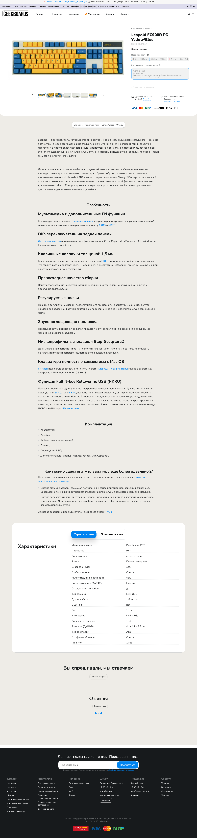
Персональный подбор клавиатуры (81, 6)
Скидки (110, 13)
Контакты (125, 6)
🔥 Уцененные (92, 13)
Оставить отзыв (100, 708)
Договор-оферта (46, 809)
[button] (33, 95)
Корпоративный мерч (37, 6)
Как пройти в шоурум (109, 795)
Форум (72, 795)
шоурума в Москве (172, 101)
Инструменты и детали (17, 803)
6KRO (102, 225)
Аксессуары (12, 791)
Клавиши (11, 787)
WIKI (71, 791)
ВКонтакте (166, 787)
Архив (147, 28)
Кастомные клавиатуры (18, 799)
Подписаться (127, 765)
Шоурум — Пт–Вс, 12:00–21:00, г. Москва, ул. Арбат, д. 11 (66, 2)
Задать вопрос (98, 677)
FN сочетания (71, 408)
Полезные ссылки (112, 534)
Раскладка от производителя (146, 65)
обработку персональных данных (121, 770)
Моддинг (124, 13)
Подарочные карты (56, 6)
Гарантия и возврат (47, 787)
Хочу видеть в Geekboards (108, 6)
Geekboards (136, 28)
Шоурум (23, 6)
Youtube (165, 795)
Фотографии (167, 791)
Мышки (10, 795)
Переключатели (140, 55)
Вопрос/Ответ (108, 125)
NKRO (111, 225)
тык (109, 512)
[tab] (83, 534)
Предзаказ (73, 13)
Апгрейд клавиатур (16, 811)
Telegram (165, 783)
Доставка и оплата (10, 6)
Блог (71, 787)
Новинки (57, 13)
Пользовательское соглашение (47, 803)
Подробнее (147, 99)
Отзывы (119, 125)
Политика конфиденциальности (48, 796)
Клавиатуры (12, 783)
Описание (78, 125)
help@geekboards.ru (140, 791)
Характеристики (92, 125)
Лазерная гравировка (79, 783)
